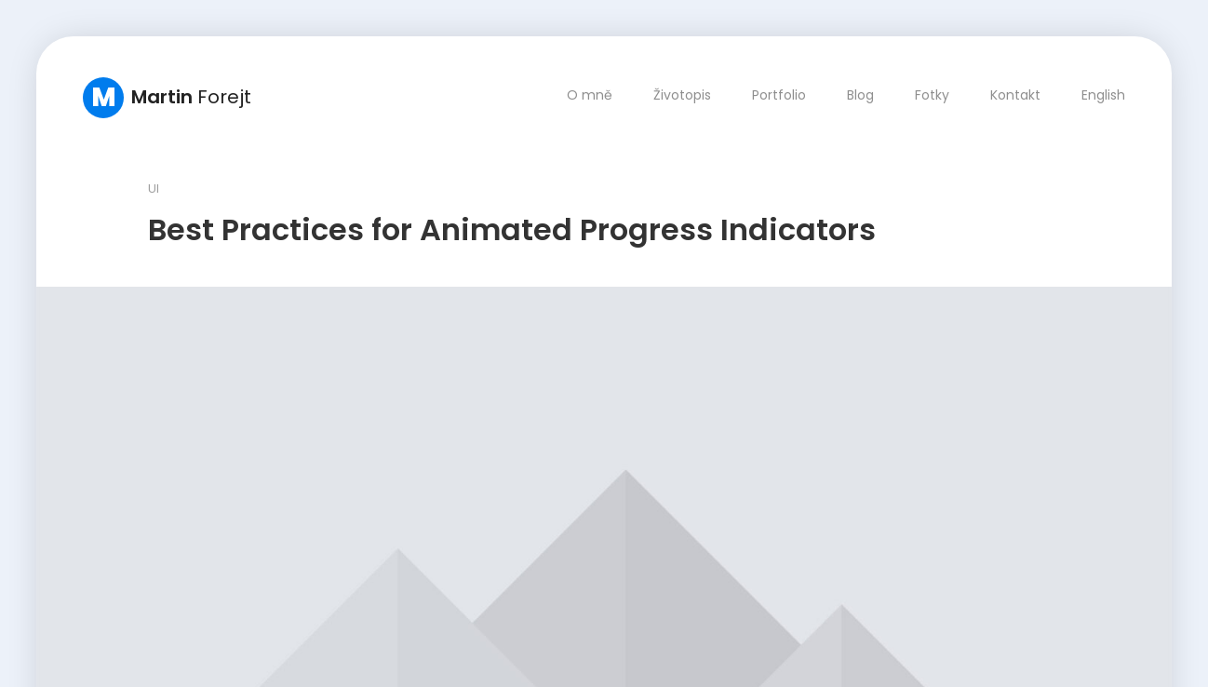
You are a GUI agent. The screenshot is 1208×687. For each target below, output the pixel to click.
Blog (860, 95)
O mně (589, 95)
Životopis (682, 95)
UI (153, 188)
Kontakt (1015, 95)
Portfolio (779, 95)
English (1103, 95)
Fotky (932, 95)
